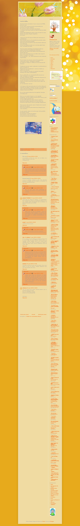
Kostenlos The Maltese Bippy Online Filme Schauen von (54, 297)
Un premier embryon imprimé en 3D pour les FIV (55, 360)
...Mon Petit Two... (54, 363)
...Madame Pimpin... (55, 395)
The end (52, 450)
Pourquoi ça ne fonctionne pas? (54, 208)
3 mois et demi (54, 433)
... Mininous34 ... (54, 449)
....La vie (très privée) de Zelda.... (55, 465)
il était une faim (54, 283)
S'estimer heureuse (55, 453)
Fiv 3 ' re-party (27, 150)
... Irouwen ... (53, 315)
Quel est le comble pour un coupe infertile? (54, 365)
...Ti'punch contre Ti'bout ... (54, 220)
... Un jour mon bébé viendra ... (54, 144)
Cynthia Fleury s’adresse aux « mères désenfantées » (55, 175)
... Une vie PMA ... (54, 456)
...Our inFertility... (54, 405)
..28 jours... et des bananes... (55, 311)
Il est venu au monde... (53, 423)
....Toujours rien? (54, 136)
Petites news (53, 217)
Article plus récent (24, 314)
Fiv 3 (52, 60)
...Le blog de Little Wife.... (55, 475)
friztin (43, 521)
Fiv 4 (52, 57)
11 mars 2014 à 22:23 (35, 237)
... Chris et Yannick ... (55, 187)
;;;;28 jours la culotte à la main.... (55, 436)
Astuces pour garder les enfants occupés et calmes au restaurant (55, 147)
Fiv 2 (52, 64)
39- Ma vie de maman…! (54, 446)
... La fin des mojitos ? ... (53, 286)
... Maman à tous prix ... (54, 477)
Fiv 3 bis (53, 59)
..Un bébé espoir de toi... (55, 212)
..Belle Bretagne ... (54, 372)
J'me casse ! (53, 312)
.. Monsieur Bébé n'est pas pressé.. (54, 255)
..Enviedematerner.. (55, 199)
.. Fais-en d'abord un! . (54, 469)
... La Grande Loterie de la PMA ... (55, 460)
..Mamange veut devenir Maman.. (54, 290)
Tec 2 (52, 61)
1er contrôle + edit (54, 279)
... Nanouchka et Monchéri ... (54, 480)
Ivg (51, 457)
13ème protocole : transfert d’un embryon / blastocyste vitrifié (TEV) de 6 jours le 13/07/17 (55, 228)
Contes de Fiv (28, 167)
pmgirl (24, 222)
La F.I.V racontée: (53, 100)
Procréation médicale (53, 504)
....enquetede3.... (54, 278)
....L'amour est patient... (54, 269)
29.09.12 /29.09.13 (53, 418)
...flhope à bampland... (53, 206)
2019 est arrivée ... (54, 188)
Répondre (25, 162)
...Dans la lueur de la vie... (55, 378)
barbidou (24, 263)
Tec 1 (52, 63)
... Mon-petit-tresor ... (55, 426)
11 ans (52, 137)
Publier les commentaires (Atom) (33, 316)
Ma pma (52, 502)
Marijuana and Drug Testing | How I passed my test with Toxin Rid (55, 202)
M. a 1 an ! (53, 243)
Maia (52, 484)
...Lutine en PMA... (54, 224)
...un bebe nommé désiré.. (54, 358)
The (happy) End (54, 233)
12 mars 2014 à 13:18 (38, 250)
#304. (52, 396)
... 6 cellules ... (54, 233)
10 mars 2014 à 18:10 (35, 178)
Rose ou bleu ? (54, 238)
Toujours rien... (54, 179)
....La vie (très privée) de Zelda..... (55, 156)
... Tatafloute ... (54, 194)
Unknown (25, 287)
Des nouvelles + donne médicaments (55, 302)
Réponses (26, 165)
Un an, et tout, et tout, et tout (54, 380)
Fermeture (53, 321)
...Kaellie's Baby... (54, 182)
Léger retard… (53, 156)
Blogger (52, 521)
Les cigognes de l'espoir (54, 486)
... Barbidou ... (53, 353)
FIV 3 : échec (53, 462)
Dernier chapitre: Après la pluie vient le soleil (55, 345)
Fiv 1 (52, 67)
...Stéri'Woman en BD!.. (54, 383)
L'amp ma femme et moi (55, 500)
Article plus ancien (42, 314)
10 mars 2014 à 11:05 (32, 156)
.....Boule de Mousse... (53, 260)
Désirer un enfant (55, 493)
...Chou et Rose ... (54, 338)
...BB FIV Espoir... (54, 294)
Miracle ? (53, 410)
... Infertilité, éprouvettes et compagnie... (54, 343)
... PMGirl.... (53, 467)
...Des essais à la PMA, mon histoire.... (54, 444)
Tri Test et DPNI (54, 247)
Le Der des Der (54, 354)
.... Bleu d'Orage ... (54, 273)
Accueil (33, 314)
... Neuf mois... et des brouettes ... (54, 325)
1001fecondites (54, 490)
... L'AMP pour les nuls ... (54, 335)
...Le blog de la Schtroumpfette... (54, 399)
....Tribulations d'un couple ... (55, 247)
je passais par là (54, 414)
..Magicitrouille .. (54, 369)
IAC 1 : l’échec (53, 192)
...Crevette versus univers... (54, 350)
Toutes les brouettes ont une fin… (55, 327)
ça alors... (52, 140)
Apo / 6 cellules (26, 237)
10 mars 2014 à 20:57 (36, 198)
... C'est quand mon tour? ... (55, 432)
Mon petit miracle (54, 339)
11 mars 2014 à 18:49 (31, 222)
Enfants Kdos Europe (54, 489)
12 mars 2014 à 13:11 (38, 187)
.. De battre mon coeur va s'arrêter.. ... (55, 306)
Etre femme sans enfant (54, 495)
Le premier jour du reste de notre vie (54, 331)
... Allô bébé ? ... (54, 178)
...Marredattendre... (55, 473)
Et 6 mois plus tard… (55, 351)
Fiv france (53, 497)
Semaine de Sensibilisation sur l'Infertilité (54, 317)
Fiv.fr (52, 498)
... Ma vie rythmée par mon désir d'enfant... (54, 241)
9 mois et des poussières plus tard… (54, 401)
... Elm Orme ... (54, 301)
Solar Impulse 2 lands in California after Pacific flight (54, 274)
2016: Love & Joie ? (55, 291)
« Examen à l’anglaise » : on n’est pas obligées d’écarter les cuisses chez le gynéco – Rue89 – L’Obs (55, 263)
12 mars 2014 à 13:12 (38, 209)
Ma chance (53, 392)
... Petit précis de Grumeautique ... (54, 151)
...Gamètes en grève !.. (55, 216)
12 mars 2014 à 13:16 (38, 273)
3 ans (52, 252)
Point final (53, 256)
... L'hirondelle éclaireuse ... (54, 164)
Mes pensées (53, 161)
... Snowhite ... (53, 416)
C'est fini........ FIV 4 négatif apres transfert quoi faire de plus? (54, 439)
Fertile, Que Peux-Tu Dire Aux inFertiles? (55, 407)
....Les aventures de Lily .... (55, 237)
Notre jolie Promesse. (55, 221)
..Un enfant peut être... (54, 172)
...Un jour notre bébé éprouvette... (54, 251)
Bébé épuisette (54, 491)
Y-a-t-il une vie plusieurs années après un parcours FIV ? (54, 167)
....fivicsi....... (53, 471)
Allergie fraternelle (54, 152)
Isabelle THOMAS (27, 198)
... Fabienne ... (53, 282)
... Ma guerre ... (54, 409)
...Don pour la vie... (55, 329)
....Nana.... (52, 191)
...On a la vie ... (54, 413)
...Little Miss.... (54, 320)
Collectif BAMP (54, 127)
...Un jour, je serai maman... (54, 160)
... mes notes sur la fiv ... (55, 388)
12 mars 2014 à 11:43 (32, 263)
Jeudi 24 (53, 388)
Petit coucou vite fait (55, 384)
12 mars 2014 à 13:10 (38, 167)
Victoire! (52, 287)
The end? (53, 308)
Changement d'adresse (53, 428)
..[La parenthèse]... (54, 421)
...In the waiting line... (55, 391)
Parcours (53, 68)
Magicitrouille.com (54, 370)
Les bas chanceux (54, 270)
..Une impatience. (54, 139)
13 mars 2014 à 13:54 (32, 287)
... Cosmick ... (53, 452)
